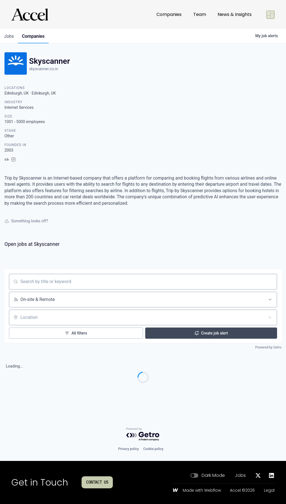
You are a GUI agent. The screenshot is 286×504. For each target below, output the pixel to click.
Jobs (240, 475)
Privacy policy (128, 449)
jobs (9, 36)
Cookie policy (153, 449)
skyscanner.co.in (43, 69)
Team (199, 14)
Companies (169, 14)
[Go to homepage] (29, 14)
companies (34, 36)
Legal (269, 490)
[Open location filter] (270, 317)
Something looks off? (26, 221)
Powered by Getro (268, 347)
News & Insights (235, 14)
